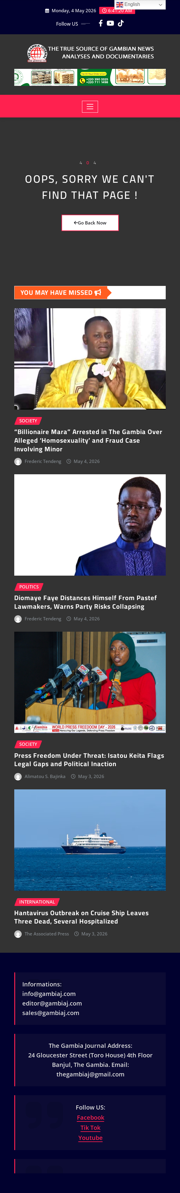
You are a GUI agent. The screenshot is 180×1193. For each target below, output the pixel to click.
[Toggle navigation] (90, 107)
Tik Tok (90, 1128)
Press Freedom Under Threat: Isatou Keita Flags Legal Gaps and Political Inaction (89, 759)
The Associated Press (47, 934)
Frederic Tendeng (43, 461)
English (128, 4)
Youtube (90, 1138)
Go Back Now (90, 223)
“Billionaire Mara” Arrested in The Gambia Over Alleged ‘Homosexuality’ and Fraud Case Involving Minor (88, 440)
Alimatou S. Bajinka (45, 776)
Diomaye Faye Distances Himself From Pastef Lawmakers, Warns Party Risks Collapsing (85, 602)
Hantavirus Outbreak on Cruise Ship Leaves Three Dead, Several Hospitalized (81, 917)
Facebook (90, 1117)
